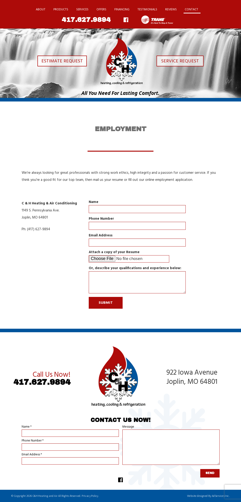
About (40, 9)
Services (82, 9)
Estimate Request (60, 61)
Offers (101, 9)
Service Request (181, 61)
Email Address (100, 235)
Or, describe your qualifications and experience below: (135, 268)
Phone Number (101, 219)
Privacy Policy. (90, 496)
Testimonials (147, 9)
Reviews (171, 9)
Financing (121, 9)
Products (60, 9)
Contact (191, 9)
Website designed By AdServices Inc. (208, 496)
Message (128, 426)
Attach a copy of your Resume (114, 252)
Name (93, 202)
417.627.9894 (86, 19)
